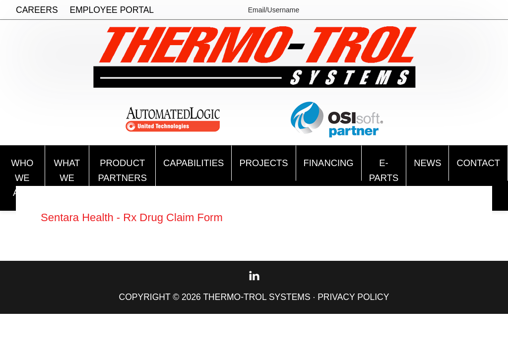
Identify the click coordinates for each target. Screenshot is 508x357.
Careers (37, 10)
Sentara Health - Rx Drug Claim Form (140, 219)
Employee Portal (112, 10)
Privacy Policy (353, 299)
